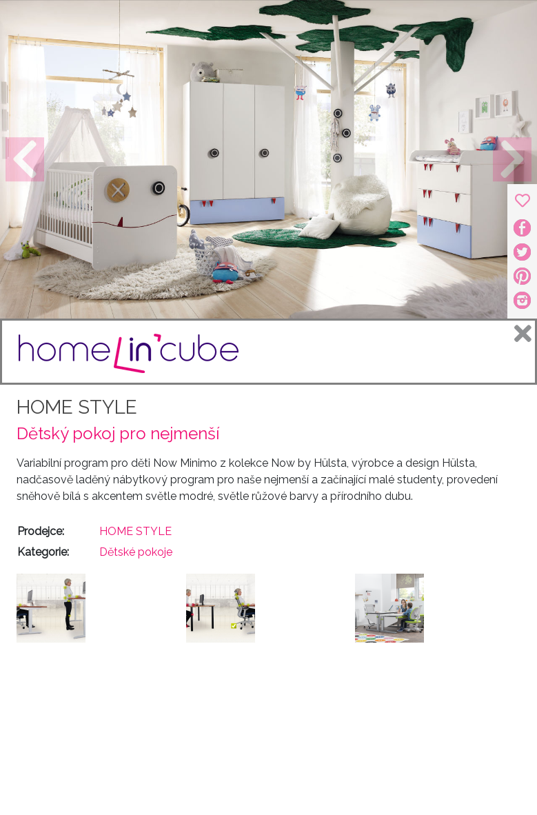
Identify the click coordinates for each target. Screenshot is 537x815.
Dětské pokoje (135, 552)
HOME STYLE (77, 407)
